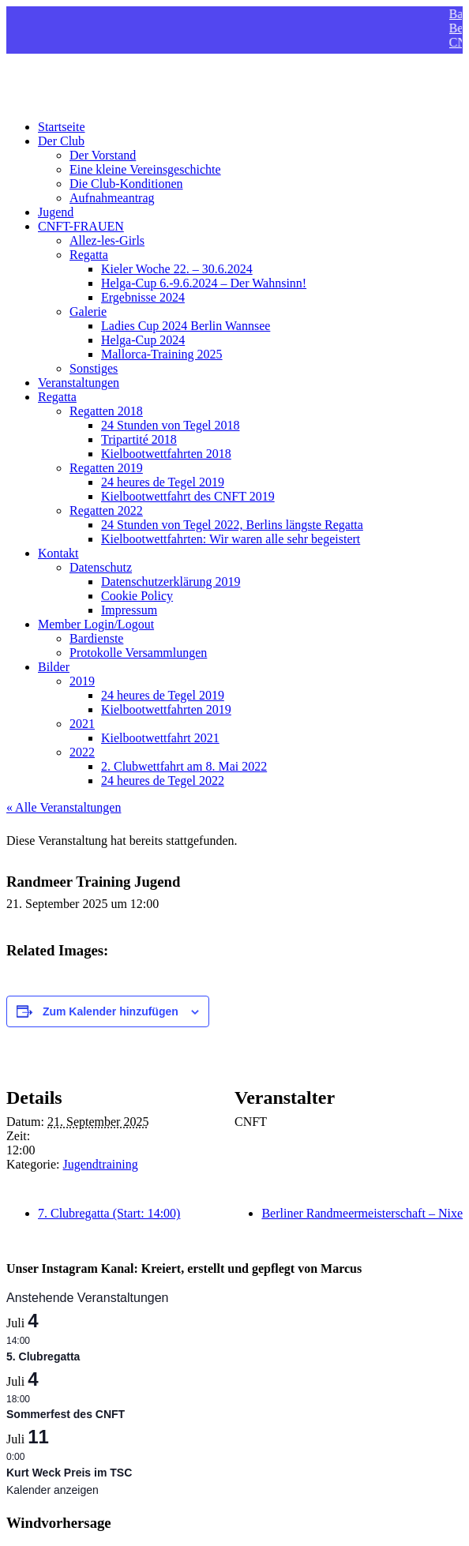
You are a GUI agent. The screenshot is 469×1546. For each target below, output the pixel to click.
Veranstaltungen (78, 382)
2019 (82, 681)
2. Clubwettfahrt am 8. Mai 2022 (184, 766)
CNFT (22, 73)
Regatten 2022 (106, 510)
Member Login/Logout (96, 624)
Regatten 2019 (106, 468)
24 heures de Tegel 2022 (162, 780)
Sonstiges (93, 368)
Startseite (61, 126)
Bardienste (96, 638)
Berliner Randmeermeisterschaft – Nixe (362, 1213)
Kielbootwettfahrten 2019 (166, 709)
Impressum (129, 610)
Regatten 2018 (106, 411)
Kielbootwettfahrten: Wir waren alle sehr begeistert (230, 539)
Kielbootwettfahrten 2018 (166, 453)
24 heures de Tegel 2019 (162, 482)
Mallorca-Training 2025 (162, 354)
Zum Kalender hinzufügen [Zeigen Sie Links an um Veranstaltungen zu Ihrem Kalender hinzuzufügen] (110, 1011)
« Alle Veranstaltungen (63, 807)
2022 (82, 752)
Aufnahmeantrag (112, 198)
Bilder (53, 667)
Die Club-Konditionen (126, 183)
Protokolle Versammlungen (138, 652)
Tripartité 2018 (139, 439)
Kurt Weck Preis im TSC (69, 1472)
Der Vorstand (102, 155)
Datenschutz (100, 567)
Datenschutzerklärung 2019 (170, 581)
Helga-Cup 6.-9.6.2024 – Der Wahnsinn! (203, 283)
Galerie (88, 311)
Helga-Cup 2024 (143, 340)
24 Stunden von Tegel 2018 (170, 425)
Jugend (55, 212)
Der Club (61, 141)
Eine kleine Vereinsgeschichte (145, 169)
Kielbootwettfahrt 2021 (160, 738)
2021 (82, 723)
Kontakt (58, 553)
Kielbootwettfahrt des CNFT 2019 (188, 496)
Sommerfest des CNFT (65, 1414)
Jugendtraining (100, 1164)
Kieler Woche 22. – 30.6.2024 (177, 269)
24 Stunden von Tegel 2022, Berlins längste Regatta (232, 524)
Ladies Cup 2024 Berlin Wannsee (185, 325)
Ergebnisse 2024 (143, 297)
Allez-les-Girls (106, 240)
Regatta (88, 254)
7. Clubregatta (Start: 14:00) (109, 1213)
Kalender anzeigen (52, 1490)
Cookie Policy (137, 595)
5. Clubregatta (43, 1356)
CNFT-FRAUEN (81, 226)
